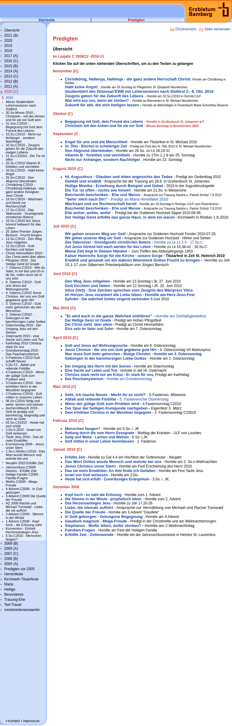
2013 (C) (11, 76)
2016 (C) (11, 61)
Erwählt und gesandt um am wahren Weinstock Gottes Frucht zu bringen (132, 260)
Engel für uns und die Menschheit (96, 142)
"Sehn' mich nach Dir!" (86, 199)
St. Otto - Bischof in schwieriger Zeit (96, 146)
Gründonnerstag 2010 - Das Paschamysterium (23, 352)
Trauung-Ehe (14, 599)
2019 (8, 46)
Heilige (9, 589)
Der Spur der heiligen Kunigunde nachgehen (106, 408)
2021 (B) (11, 35)
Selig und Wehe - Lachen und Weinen (97, 437)
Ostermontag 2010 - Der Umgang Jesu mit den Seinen (23, 328)
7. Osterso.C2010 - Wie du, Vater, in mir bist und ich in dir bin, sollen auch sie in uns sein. (26, 273)
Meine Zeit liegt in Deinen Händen (96, 251)
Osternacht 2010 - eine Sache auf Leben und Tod (24, 337)
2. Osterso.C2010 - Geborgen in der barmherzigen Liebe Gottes (26, 318)
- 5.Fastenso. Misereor (166, 394)
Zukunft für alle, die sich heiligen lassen (102, 105)
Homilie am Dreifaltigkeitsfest (135, 316)
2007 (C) (11, 554)
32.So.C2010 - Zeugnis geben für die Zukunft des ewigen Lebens (24, 148)
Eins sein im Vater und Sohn (89, 329)
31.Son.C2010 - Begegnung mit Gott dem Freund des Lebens (24, 127)
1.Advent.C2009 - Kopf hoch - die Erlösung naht (23, 523)
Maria (8, 584)
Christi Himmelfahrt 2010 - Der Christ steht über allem (25, 255)
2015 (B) (11, 66)
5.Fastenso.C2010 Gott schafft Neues (23, 359)
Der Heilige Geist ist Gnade (88, 320)
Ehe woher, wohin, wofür (88, 212)
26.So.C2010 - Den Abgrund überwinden (21, 179)
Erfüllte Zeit (75, 457)
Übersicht (12, 30)
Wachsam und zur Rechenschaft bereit (102, 203)
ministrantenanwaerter (22, 610)
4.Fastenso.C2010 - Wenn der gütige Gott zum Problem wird (25, 375)
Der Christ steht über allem (88, 324)
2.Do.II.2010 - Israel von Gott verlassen (23, 431)
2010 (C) (11, 91)
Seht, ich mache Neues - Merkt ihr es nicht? (105, 394)
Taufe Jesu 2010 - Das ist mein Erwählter (24, 438)
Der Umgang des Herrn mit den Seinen (98, 366)
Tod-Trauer (13, 605)
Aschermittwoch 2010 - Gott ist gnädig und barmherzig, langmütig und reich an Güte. (25, 413)
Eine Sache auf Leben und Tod (91, 370)
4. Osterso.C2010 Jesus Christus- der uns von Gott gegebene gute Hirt (25, 296)
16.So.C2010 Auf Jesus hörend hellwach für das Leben (23, 224)
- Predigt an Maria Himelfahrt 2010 (138, 199)
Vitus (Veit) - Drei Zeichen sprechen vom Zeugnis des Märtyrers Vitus (129, 290)
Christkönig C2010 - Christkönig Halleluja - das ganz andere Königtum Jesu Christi (25, 190)
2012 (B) (11, 81)
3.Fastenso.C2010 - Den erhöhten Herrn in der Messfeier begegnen (24, 386)
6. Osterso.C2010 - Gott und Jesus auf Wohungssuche (23, 285)
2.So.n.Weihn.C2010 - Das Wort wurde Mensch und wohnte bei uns (25, 454)
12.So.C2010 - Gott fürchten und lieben (20, 247)
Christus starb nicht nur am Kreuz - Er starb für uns (109, 375)
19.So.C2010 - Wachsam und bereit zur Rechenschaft (24, 202)
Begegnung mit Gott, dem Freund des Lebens (104, 121)
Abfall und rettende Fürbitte (90, 399)
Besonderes (13, 594)
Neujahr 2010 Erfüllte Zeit (24, 463)
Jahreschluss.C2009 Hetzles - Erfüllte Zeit (21, 469)
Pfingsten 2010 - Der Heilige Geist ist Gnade (23, 262)
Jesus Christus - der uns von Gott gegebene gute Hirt (111, 350)
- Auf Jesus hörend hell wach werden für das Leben (134, 244)
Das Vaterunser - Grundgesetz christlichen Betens (108, 242)
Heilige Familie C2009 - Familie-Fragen (23, 476)
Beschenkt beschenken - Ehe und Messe (102, 194)
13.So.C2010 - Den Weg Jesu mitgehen (24, 240)
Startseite (46, 20)
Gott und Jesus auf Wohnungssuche (96, 345)
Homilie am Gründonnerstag (108, 379)
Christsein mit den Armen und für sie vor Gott (104, 126)
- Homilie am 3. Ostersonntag (176, 354)
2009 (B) (11, 543)
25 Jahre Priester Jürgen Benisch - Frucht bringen (24, 233)
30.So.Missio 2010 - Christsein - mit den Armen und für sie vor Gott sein (25, 116)
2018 (8, 51)
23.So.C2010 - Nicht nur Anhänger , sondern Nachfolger (23, 137)
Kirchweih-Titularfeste (21, 579)
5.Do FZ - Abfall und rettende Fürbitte (20, 366)
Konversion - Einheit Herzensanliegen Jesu (22, 530)
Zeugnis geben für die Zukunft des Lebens (104, 96)
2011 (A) (11, 86)
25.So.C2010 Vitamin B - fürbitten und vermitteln (24, 164)
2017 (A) (11, 56)
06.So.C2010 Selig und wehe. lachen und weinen (24, 402)
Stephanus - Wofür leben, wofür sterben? (103, 525)
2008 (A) (11, 548)
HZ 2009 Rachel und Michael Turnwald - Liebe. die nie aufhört (24, 506)
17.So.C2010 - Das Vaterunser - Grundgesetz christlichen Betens (25, 213)
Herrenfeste (13, 574)
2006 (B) (11, 559)
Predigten (136, 20)
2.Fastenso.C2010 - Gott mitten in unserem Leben (24, 395)
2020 (8, 40)
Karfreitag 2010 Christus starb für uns (23, 345)
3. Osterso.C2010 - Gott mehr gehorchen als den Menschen (23, 307)
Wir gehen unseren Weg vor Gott (95, 233)
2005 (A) (11, 564)
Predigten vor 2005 (19, 569)
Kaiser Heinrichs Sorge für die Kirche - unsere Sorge (114, 255)
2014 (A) (11, 71)
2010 (9, 97)
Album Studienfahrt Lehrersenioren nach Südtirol (21, 105)
